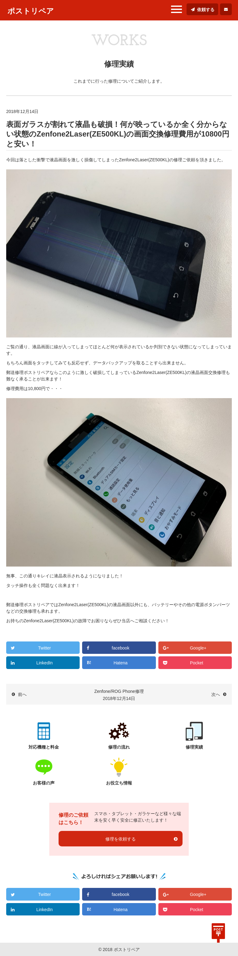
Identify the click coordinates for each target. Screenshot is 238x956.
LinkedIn (44, 663)
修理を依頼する (120, 839)
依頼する (205, 9)
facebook (121, 648)
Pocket (196, 663)
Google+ (198, 648)
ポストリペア (30, 11)
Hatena (120, 663)
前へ (22, 694)
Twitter (44, 648)
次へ (215, 694)
